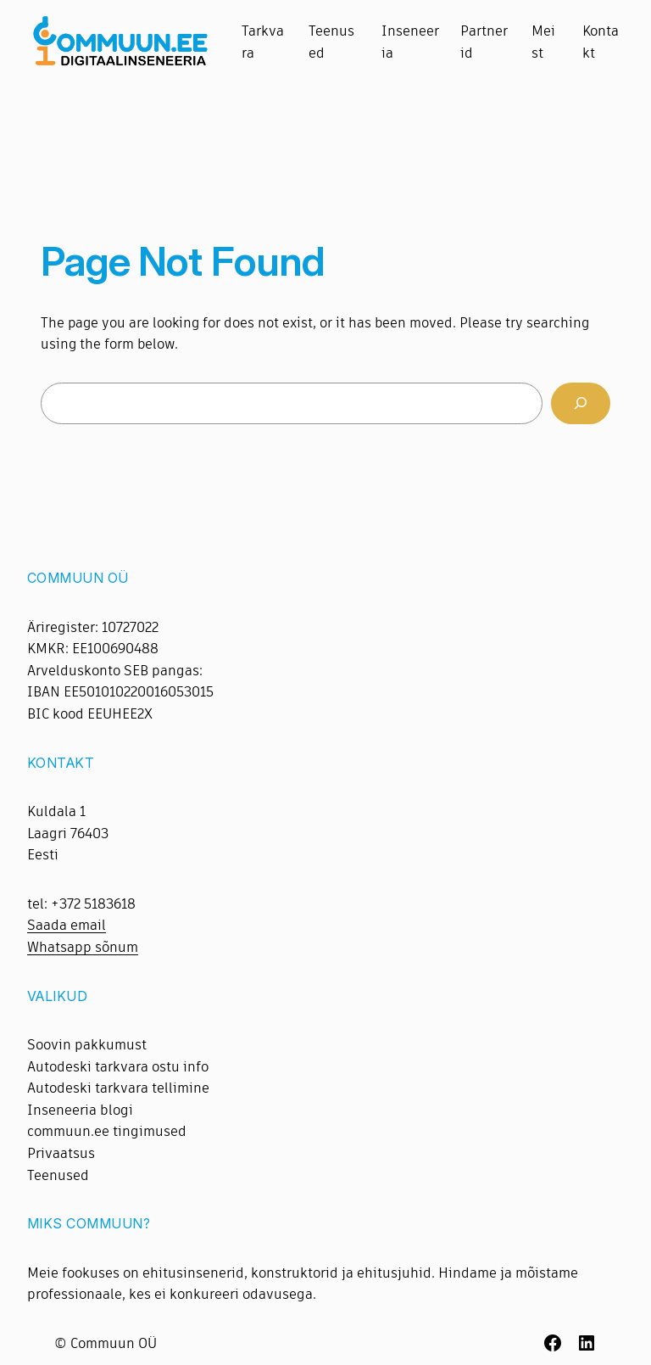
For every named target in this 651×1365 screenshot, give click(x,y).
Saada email (66, 925)
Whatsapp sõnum (82, 947)
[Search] (580, 403)
